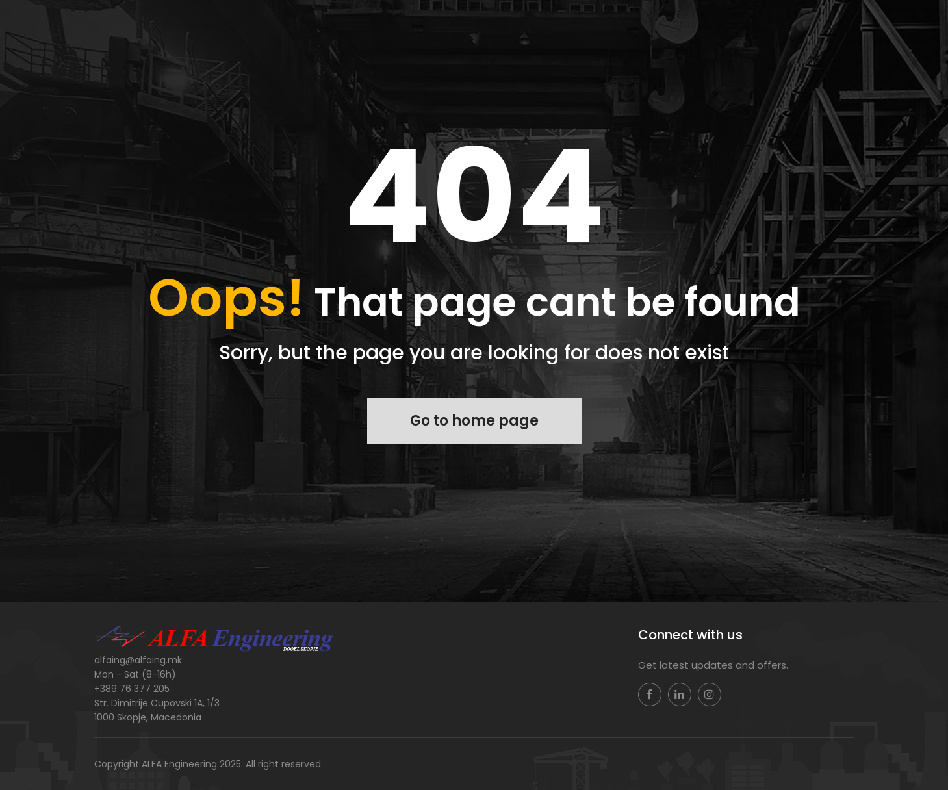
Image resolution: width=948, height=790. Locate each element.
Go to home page (474, 421)
